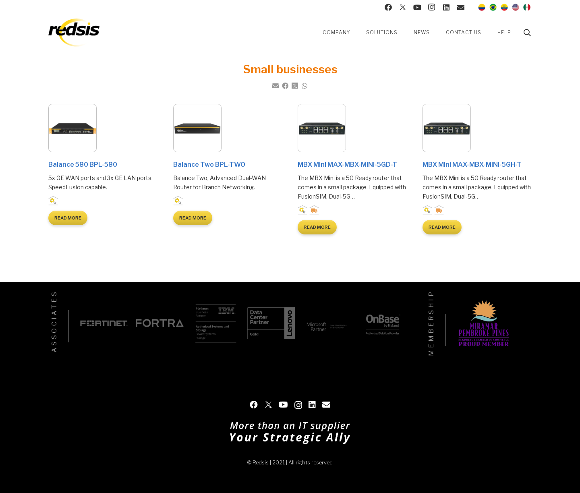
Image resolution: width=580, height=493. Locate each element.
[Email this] (275, 86)
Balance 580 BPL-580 (82, 164)
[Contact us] (461, 7)
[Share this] (285, 86)
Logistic (314, 210)
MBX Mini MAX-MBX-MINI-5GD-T (347, 164)
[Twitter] (403, 7)
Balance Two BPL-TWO (209, 164)
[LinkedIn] (446, 7)
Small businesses (65, 201)
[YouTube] (417, 7)
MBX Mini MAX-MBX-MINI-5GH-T (472, 164)
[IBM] (215, 323)
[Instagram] (432, 7)
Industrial (53, 201)
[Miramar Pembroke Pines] (484, 325)
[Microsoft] (326, 323)
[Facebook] (388, 7)
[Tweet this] (295, 86)
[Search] (527, 33)
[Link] (73, 33)
